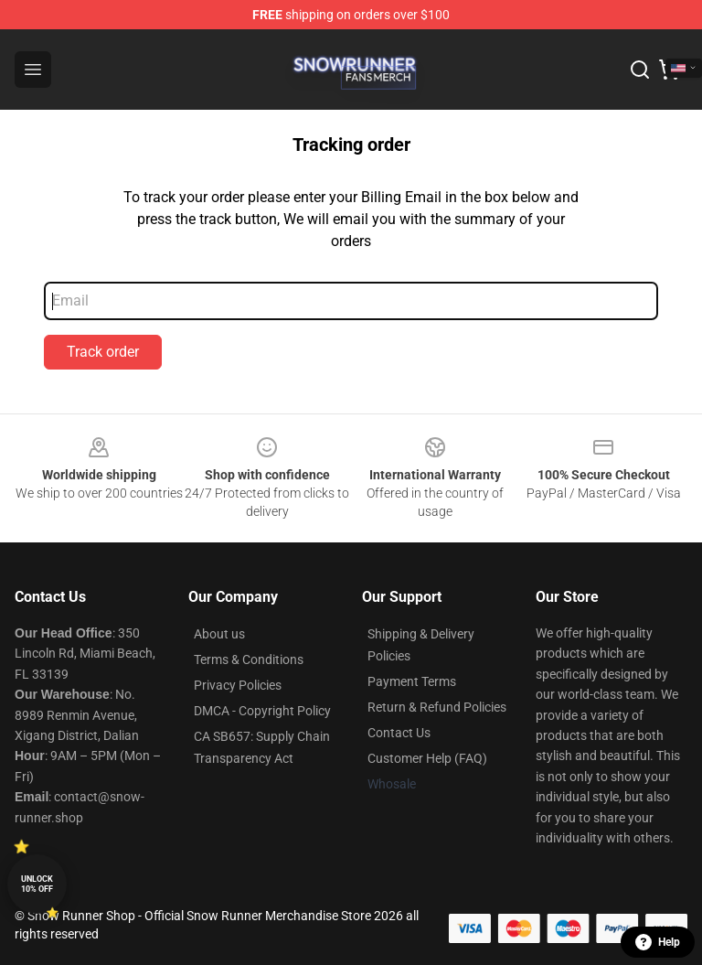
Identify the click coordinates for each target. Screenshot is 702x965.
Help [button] (657, 942)
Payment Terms (411, 681)
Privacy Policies (238, 685)
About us (219, 634)
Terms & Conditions (248, 659)
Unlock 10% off (37, 884)
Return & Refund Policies (436, 707)
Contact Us (399, 732)
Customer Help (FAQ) (427, 758)
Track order (103, 351)
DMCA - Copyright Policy (262, 710)
